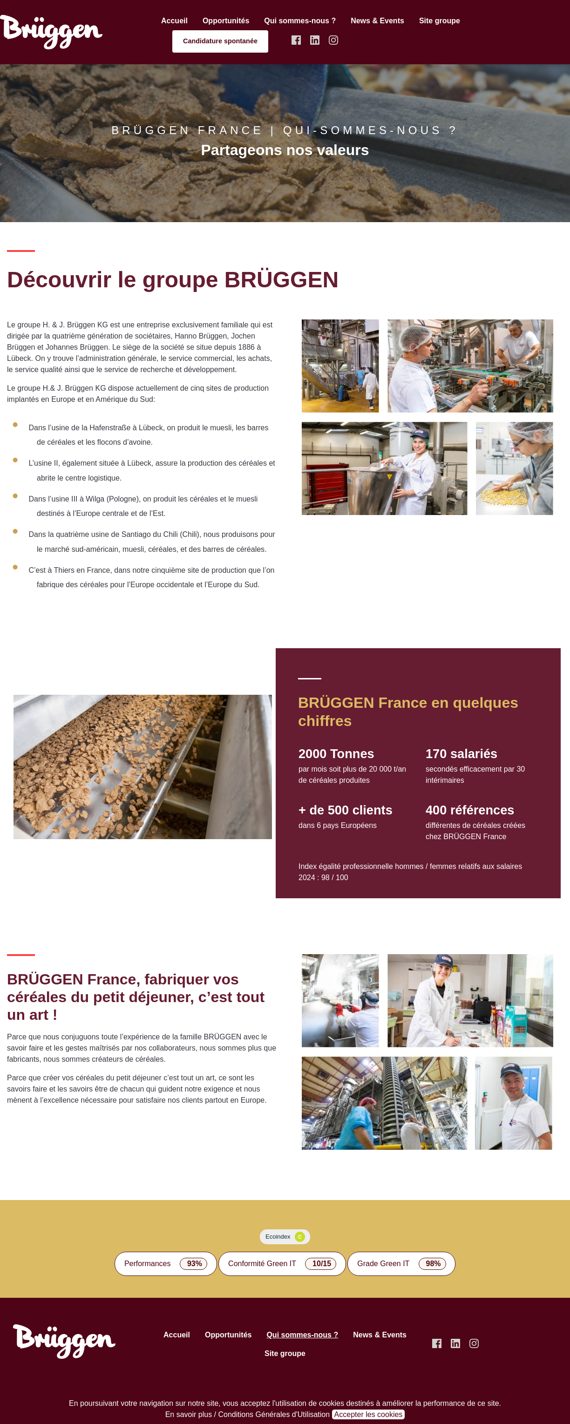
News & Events (377, 21)
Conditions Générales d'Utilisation (274, 1414)
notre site (203, 1403)
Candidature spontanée (220, 41)
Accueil (174, 21)
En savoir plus (188, 1414)
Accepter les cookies (368, 1414)
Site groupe (439, 21)
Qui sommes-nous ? (300, 21)
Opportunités (226, 21)
